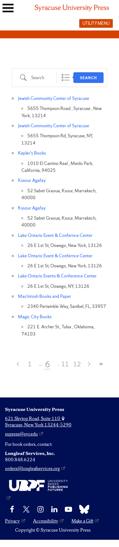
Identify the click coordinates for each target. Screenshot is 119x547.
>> (101, 364)
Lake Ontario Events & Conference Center (57, 276)
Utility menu (96, 23)
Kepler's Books (32, 153)
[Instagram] (40, 509)
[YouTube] (68, 509)
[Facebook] (12, 509)
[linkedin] (54, 509)
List (66, 77)
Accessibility (45, 521)
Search (88, 77)
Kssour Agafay (32, 180)
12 (77, 364)
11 (65, 364)
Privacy (12, 521)
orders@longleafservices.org (32, 468)
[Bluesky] (83, 509)
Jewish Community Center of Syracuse (53, 98)
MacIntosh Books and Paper (44, 296)
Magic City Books (35, 317)
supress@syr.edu (21, 434)
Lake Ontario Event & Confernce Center (55, 235)
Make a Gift (82, 521)
